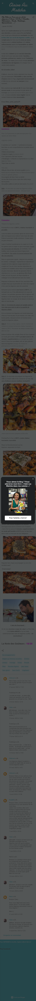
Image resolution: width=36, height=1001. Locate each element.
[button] (33, 479)
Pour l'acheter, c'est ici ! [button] (18, 518)
